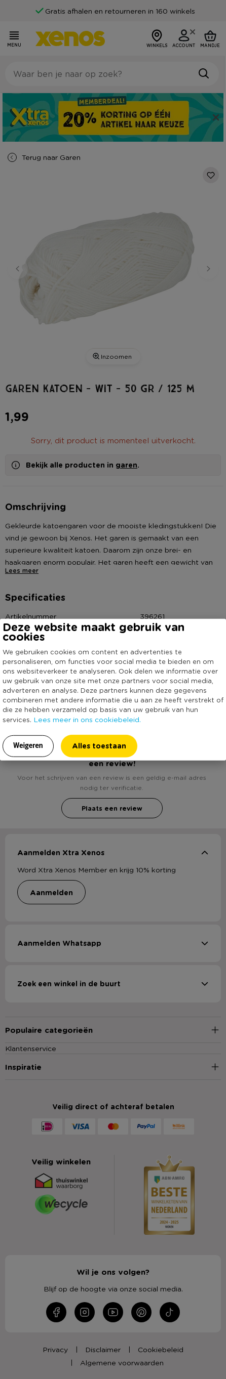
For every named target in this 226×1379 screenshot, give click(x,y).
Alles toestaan (99, 745)
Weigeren (28, 745)
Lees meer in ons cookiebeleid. (87, 718)
